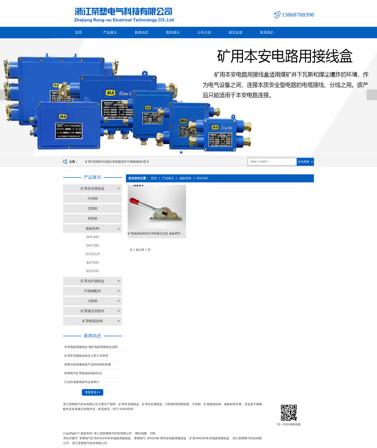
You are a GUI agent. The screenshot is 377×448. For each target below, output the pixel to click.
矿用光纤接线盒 (92, 281)
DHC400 (202, 178)
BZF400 (92, 262)
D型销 (92, 208)
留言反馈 (235, 32)
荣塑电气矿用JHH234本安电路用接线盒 (105, 438)
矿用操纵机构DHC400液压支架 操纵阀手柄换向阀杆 (157, 233)
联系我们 (267, 32)
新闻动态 (141, 32)
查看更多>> (92, 392)
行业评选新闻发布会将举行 (81, 382)
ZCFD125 (92, 254)
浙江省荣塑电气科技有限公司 (113, 433)
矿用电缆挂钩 (92, 321)
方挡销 (92, 198)
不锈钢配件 (92, 291)
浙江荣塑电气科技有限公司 (89, 443)
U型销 (92, 301)
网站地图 (141, 433)
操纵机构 (185, 178)
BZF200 (92, 271)
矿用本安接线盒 (92, 188)
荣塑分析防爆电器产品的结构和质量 (87, 364)
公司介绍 (204, 32)
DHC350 (92, 245)
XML (153, 433)
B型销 (92, 218)
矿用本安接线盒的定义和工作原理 (86, 355)
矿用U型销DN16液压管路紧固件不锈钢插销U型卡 (117, 161)
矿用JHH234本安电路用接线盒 (209, 438)
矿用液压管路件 (92, 311)
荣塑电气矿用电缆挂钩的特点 (83, 373)
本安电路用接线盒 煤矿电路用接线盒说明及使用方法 (93, 347)
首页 (78, 32)
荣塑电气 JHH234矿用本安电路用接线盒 (160, 438)
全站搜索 (303, 161)
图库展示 (173, 32)
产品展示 (110, 32)
